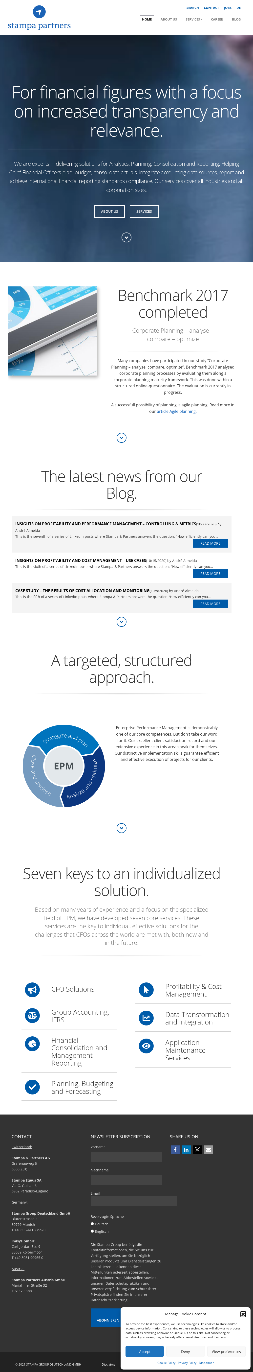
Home (147, 19)
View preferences (226, 1351)
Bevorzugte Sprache (107, 1216)
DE (238, 7)
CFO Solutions (72, 989)
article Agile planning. (177, 411)
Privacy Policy (187, 1363)
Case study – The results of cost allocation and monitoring (82, 590)
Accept (144, 1351)
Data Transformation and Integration (197, 1018)
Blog (236, 19)
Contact (211, 7)
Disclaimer (206, 1363)
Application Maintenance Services (185, 1050)
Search (193, 7)
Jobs (228, 7)
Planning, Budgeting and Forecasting (82, 1087)
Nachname (100, 1170)
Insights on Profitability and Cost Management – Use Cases (80, 560)
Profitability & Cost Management (193, 990)
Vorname (98, 1146)
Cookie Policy (166, 1363)
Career (217, 19)
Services (193, 19)
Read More (210, 543)
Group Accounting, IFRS (80, 1015)
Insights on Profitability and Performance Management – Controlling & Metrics (105, 524)
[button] (243, 1313)
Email (134, 1198)
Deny (185, 1351)
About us (169, 19)
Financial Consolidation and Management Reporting (79, 1051)
